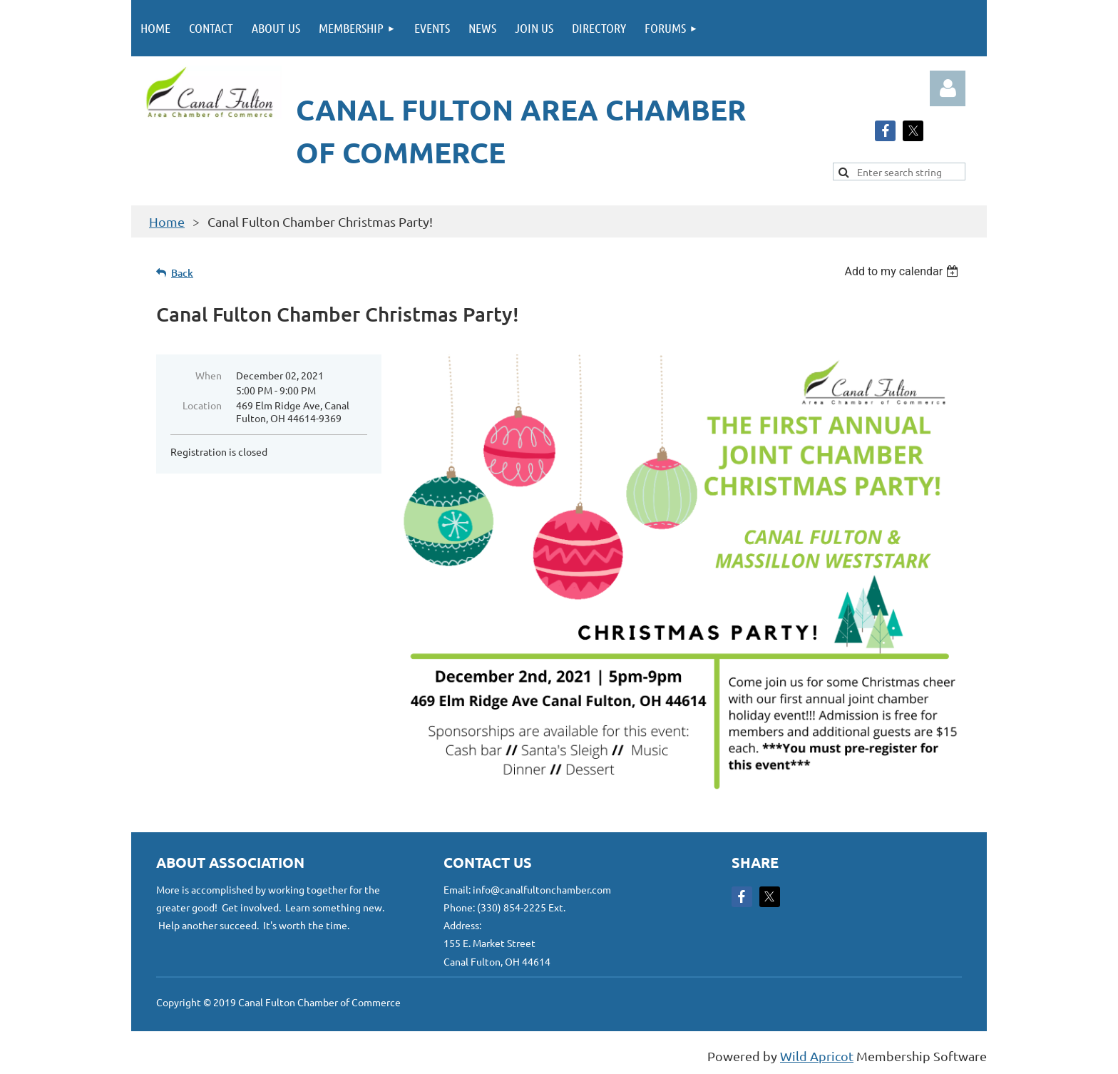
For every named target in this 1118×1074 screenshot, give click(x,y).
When (208, 375)
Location (202, 405)
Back (182, 273)
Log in (947, 88)
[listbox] (903, 271)
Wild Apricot (816, 1055)
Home (167, 221)
